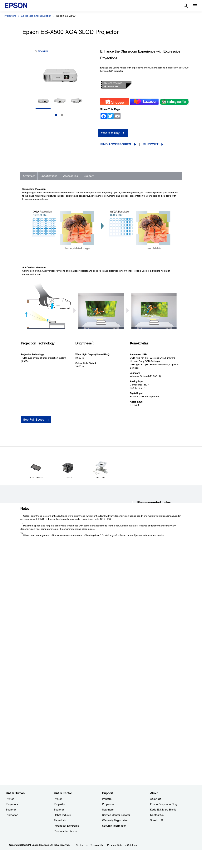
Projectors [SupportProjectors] (108, 804)
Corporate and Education (36, 15)
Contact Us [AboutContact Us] (157, 814)
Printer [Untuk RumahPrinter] (10, 798)
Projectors (10, 15)
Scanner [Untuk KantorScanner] (59, 809)
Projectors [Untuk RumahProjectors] (12, 804)
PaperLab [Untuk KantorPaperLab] (60, 820)
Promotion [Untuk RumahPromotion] (12, 814)
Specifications (49, 175)
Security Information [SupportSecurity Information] (114, 825)
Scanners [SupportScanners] (108, 809)
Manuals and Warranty (149, 709)
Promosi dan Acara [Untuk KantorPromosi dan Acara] (65, 831)
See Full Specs (33, 614)
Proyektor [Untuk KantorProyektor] (60, 804)
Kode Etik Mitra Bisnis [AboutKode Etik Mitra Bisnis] (163, 809)
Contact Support (145, 716)
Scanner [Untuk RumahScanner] (11, 809)
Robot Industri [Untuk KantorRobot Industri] (62, 814)
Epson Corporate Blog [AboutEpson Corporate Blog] (163, 804)
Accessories (70, 175)
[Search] (186, 6)
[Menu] (195, 6)
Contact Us (81, 845)
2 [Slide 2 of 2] (62, 115)
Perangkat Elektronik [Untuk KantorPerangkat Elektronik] (66, 825)
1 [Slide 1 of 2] (56, 115)
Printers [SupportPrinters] (106, 798)
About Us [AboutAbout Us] (155, 798)
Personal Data (114, 845)
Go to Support (34, 713)
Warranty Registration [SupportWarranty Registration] (115, 820)
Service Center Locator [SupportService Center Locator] (116, 814)
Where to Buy (110, 133)
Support (150, 144)
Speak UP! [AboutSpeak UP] (156, 820)
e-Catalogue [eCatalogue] (131, 845)
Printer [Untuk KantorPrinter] (58, 798)
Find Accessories (115, 144)
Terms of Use (97, 845)
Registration (143, 713)
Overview (29, 175)
